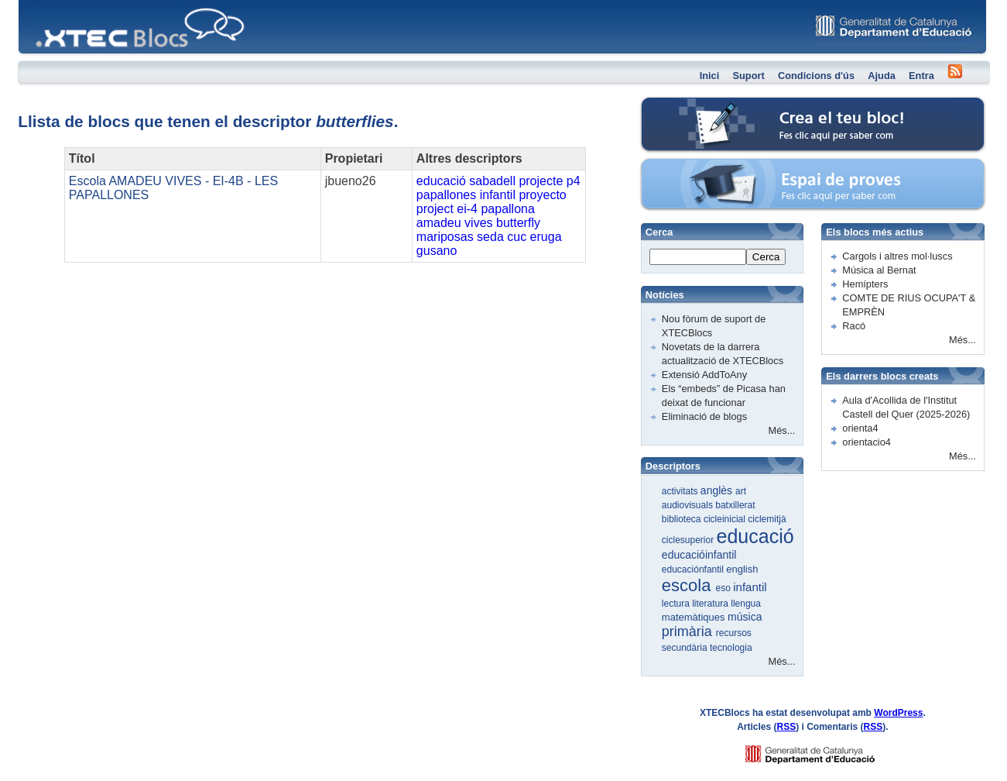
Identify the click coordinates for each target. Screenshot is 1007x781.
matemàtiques (695, 617)
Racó (853, 326)
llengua (746, 603)
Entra (921, 75)
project (435, 208)
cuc (516, 236)
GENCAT (825, 750)
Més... (782, 430)
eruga (546, 236)
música (745, 617)
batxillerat (735, 505)
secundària (686, 647)
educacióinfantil (699, 555)
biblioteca (683, 519)
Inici (710, 75)
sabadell (492, 181)
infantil (497, 194)
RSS (786, 726)
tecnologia (731, 647)
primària (689, 631)
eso (725, 588)
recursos (734, 633)
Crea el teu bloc (706, 105)
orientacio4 (866, 442)
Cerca (766, 257)
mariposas (445, 236)
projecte (541, 181)
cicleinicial (726, 519)
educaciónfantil (694, 569)
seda (490, 236)
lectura (677, 603)
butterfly (518, 222)
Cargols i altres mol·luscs (897, 256)
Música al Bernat (879, 270)
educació (441, 181)
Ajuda (882, 75)
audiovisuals (688, 505)
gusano (436, 250)
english (742, 569)
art (740, 491)
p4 (574, 181)
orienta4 (860, 428)
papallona (507, 208)
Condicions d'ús (816, 75)
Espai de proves (707, 166)
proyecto (542, 194)
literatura (711, 603)
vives (478, 222)
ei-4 (467, 208)
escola (689, 585)
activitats (681, 491)
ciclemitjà (767, 519)
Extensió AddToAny (704, 374)
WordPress (898, 712)
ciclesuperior (689, 540)
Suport (749, 75)
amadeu (438, 222)
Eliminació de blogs (704, 416)
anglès (717, 490)
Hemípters (865, 284)
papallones (446, 194)
